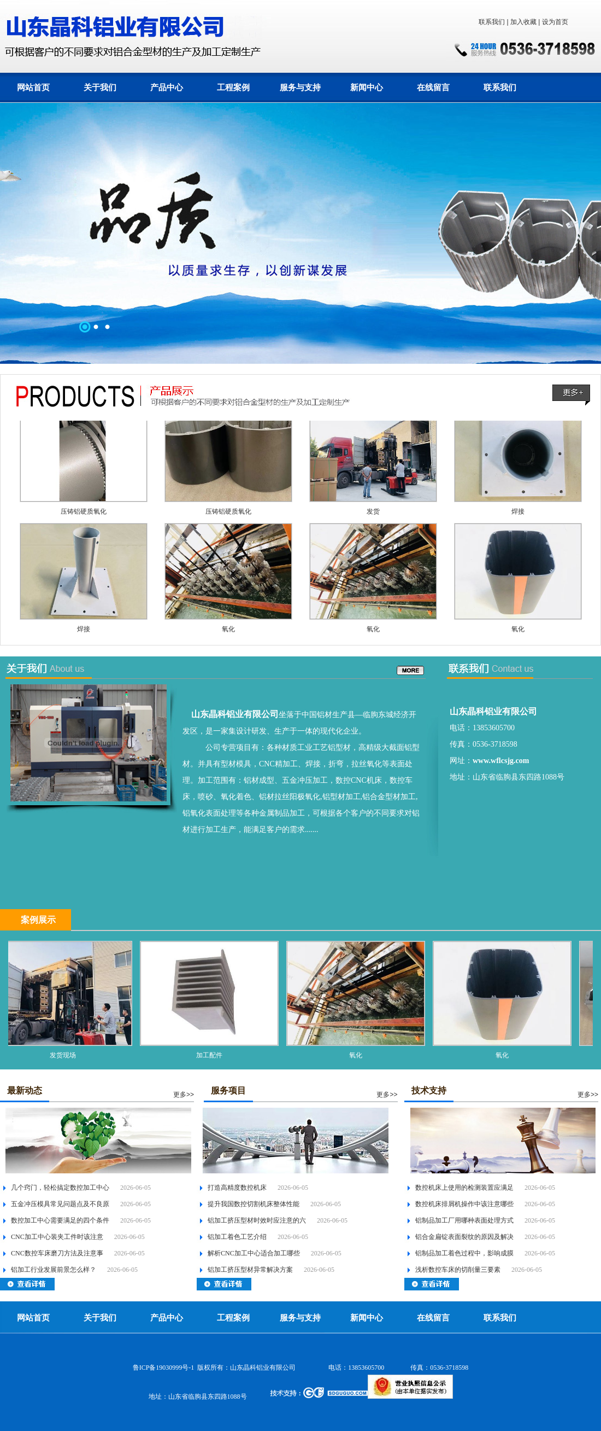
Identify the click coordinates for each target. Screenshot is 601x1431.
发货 (373, 514)
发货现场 (66, 1055)
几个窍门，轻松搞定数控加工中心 (60, 1187)
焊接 (518, 514)
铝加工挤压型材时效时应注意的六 (257, 1220)
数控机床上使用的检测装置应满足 (464, 1187)
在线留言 (433, 87)
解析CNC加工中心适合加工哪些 (254, 1253)
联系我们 (492, 22)
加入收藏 (523, 22)
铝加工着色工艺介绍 (237, 1237)
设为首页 (555, 22)
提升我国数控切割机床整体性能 (253, 1204)
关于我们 (100, 87)
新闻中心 (366, 87)
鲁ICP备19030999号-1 (164, 1367)
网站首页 (33, 87)
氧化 (228, 632)
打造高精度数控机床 (237, 1187)
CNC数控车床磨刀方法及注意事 (57, 1253)
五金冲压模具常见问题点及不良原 (60, 1204)
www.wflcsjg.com (501, 761)
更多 (179, 1094)
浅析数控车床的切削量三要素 (457, 1269)
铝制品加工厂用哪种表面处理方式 (464, 1220)
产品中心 (166, 87)
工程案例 (233, 87)
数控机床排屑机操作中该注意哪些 (464, 1204)
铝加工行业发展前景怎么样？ (53, 1269)
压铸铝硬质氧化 (84, 514)
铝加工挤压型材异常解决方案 (250, 1269)
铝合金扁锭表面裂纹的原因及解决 (464, 1237)
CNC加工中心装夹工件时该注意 (57, 1237)
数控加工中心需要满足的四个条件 (60, 1220)
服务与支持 (300, 87)
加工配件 (212, 1055)
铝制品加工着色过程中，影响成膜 (464, 1253)
